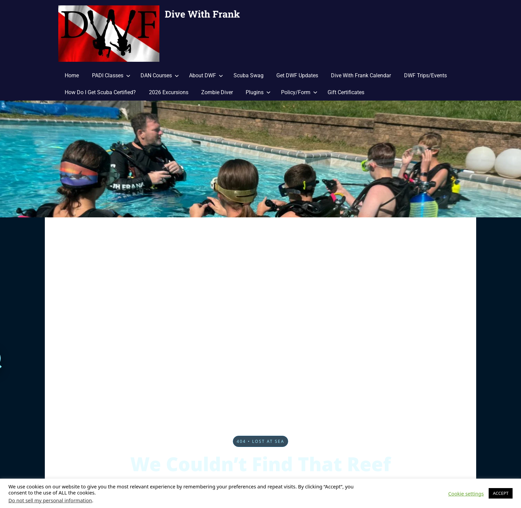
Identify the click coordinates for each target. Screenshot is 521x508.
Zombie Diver (217, 92)
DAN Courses (160, 75)
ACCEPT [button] (501, 493)
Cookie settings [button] (466, 493)
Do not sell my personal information (50, 500)
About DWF (206, 75)
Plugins (258, 92)
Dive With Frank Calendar (361, 75)
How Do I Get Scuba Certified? (100, 92)
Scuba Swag (249, 75)
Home (72, 75)
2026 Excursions (168, 92)
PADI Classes (111, 75)
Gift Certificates (346, 92)
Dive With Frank (202, 14)
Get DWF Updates (297, 75)
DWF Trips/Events (425, 75)
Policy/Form (299, 92)
